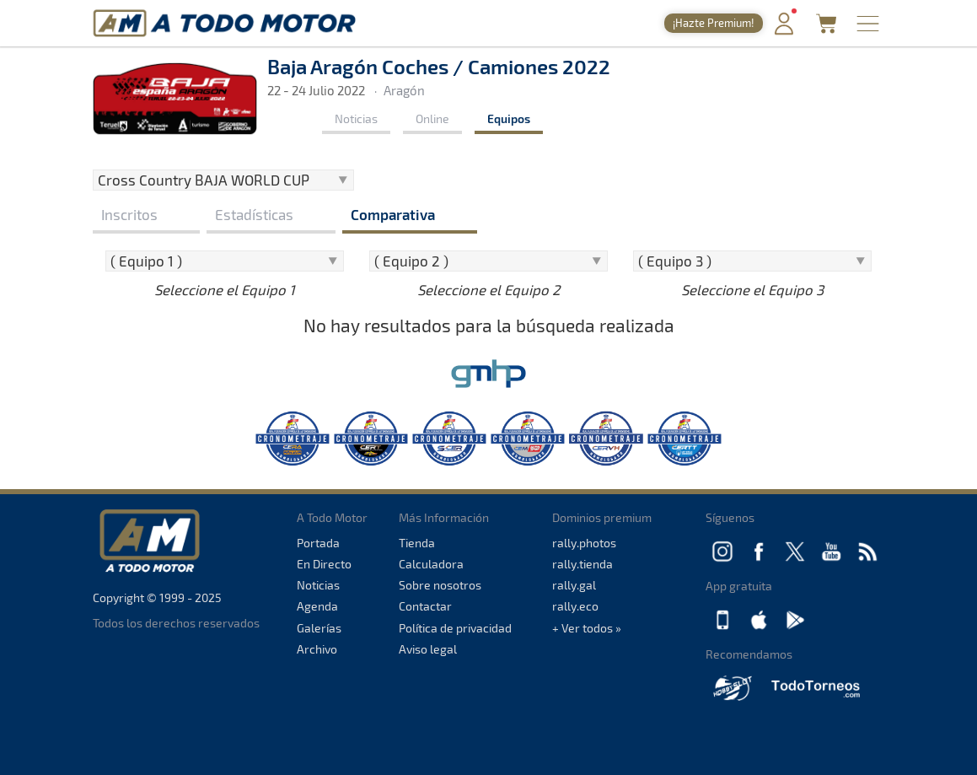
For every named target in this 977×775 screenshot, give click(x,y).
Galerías (319, 628)
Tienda (417, 543)
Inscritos (129, 214)
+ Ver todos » (586, 628)
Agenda (317, 606)
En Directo (324, 564)
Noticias (356, 118)
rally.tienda (582, 564)
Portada (318, 543)
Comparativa (393, 214)
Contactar (425, 606)
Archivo (317, 649)
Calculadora (431, 564)
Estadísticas (254, 214)
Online (432, 118)
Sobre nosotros (440, 585)
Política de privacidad (455, 628)
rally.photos (584, 543)
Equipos (508, 118)
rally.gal (574, 585)
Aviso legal (428, 649)
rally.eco (575, 606)
